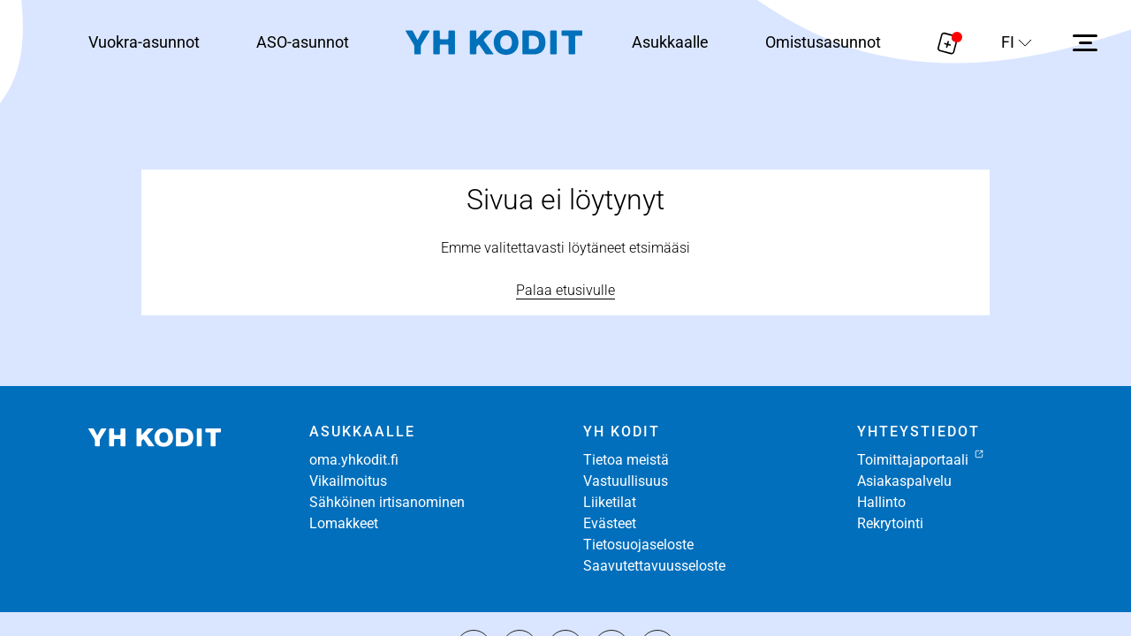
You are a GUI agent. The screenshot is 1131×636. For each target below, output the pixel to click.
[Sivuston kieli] (1016, 42)
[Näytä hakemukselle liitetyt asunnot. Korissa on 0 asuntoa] (948, 42)
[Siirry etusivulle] (494, 43)
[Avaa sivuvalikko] (1085, 42)
